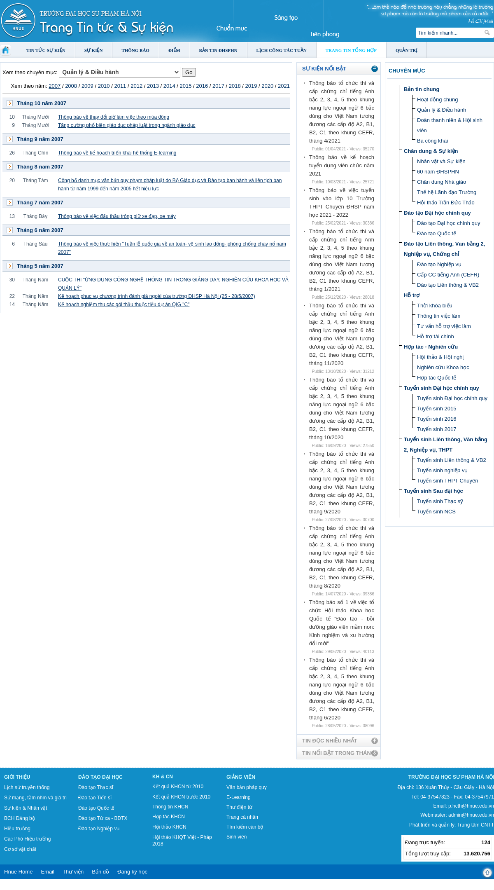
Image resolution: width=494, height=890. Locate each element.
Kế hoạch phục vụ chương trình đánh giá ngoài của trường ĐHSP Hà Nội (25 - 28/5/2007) (156, 296)
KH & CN (162, 777)
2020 (267, 86)
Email (47, 872)
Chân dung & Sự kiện (431, 151)
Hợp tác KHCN (168, 817)
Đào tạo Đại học (100, 777)
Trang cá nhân (242, 817)
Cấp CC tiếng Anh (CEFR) (448, 275)
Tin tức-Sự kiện (45, 50)
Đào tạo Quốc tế (436, 233)
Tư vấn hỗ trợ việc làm (444, 326)
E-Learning (238, 797)
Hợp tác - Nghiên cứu (431, 347)
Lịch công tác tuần (281, 50)
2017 (218, 86)
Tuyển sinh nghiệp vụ (442, 470)
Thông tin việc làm (438, 316)
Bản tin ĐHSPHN (218, 50)
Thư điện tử (239, 807)
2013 (153, 86)
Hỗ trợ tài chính (435, 336)
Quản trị (406, 50)
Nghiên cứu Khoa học (443, 367)
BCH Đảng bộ (19, 818)
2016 (202, 86)
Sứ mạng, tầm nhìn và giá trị (35, 798)
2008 (71, 86)
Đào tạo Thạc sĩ (95, 787)
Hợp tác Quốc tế (436, 378)
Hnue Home (18, 872)
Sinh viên (236, 837)
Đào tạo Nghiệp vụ (439, 264)
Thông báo (135, 50)
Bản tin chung (421, 89)
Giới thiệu (17, 777)
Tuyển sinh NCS (436, 511)
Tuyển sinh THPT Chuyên (447, 481)
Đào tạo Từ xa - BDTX (102, 818)
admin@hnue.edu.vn (471, 815)
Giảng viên (240, 777)
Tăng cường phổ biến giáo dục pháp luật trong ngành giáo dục (127, 125)
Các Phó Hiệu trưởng (27, 839)
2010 (104, 86)
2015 (185, 86)
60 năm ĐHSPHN (438, 172)
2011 (120, 86)
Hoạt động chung (437, 99)
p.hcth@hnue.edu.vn (471, 806)
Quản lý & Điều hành (441, 110)
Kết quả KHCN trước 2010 (181, 797)
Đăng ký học (132, 872)
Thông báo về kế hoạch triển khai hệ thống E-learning (117, 153)
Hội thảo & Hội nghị (440, 357)
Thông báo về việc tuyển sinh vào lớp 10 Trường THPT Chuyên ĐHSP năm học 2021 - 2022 (341, 202)
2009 (87, 86)
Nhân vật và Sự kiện (441, 161)
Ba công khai (432, 141)
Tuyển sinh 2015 (436, 408)
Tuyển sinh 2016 (436, 419)
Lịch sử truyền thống (26, 787)
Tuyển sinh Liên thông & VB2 (451, 460)
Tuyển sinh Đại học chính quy (441, 388)
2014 (169, 86)
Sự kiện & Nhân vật (25, 808)
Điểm (174, 50)
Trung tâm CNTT (475, 825)
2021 (284, 86)
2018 (235, 86)
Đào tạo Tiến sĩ (95, 798)
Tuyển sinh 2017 (436, 429)
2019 (251, 86)
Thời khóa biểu (434, 305)
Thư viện (73, 872)
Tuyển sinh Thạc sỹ (440, 501)
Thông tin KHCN (170, 807)
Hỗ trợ (411, 295)
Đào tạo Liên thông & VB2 (448, 285)
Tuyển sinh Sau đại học (433, 491)
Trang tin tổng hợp (351, 50)
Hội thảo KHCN (169, 827)
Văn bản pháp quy (246, 787)
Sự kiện (93, 50)
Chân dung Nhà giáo (441, 182)
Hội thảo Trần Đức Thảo (446, 202)
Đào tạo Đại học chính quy (437, 213)
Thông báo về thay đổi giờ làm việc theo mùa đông (113, 117)
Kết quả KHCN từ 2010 (177, 786)
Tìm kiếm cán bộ (244, 827)
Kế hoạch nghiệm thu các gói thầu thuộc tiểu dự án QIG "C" (123, 304)
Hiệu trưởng (17, 828)
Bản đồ (100, 872)
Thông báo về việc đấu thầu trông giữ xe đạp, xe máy (117, 216)
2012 (136, 86)
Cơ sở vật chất (20, 849)
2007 (55, 86)
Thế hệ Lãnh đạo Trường (446, 192)
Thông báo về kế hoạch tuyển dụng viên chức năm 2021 (341, 165)
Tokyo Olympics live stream (30, 887)
